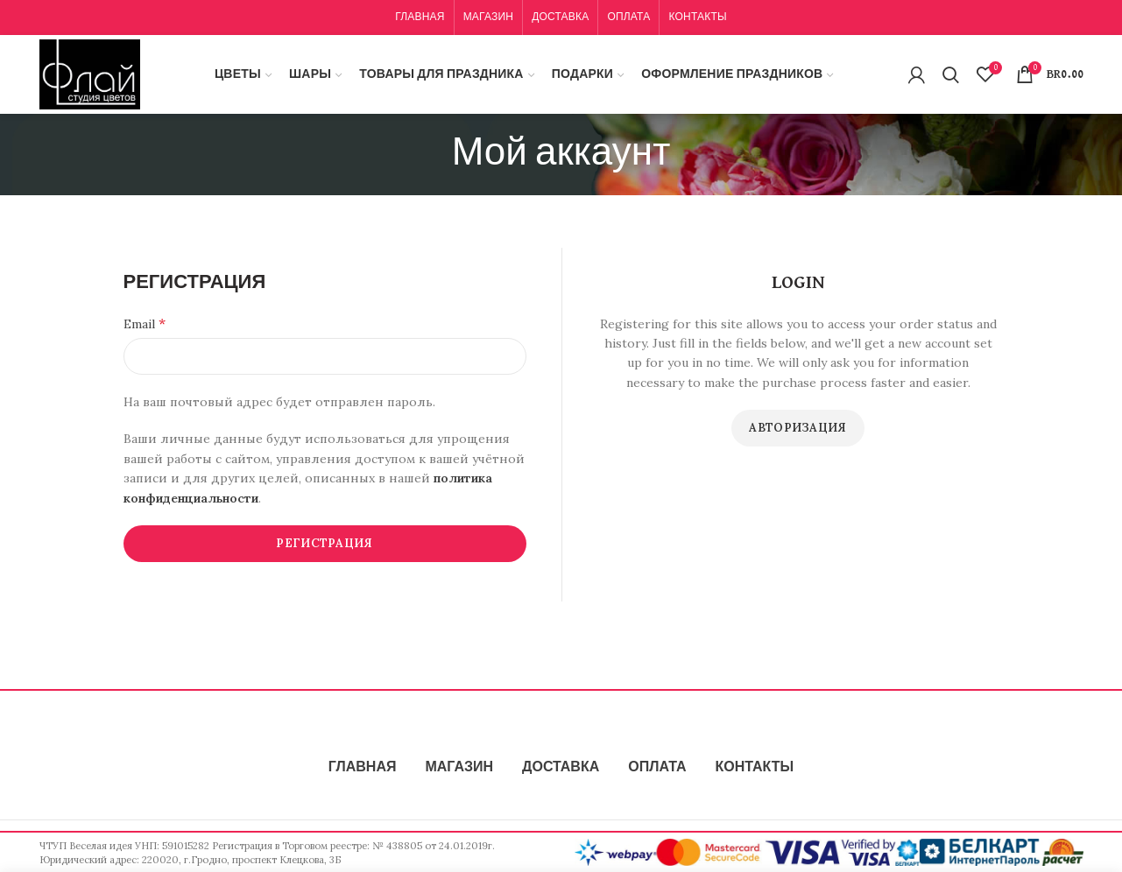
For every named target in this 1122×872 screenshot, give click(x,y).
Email (144, 323)
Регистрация (324, 543)
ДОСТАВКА (560, 768)
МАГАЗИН (459, 768)
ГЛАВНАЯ (362, 768)
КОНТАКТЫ (754, 768)
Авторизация (797, 427)
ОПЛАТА (657, 768)
